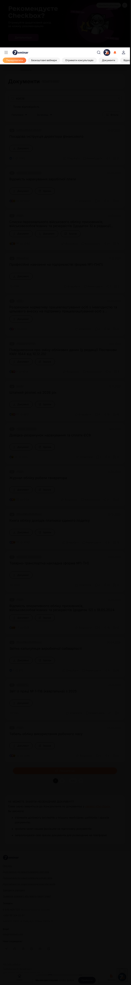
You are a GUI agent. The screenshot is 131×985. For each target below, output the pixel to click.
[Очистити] (118, 98)
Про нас (7, 865)
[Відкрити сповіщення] (115, 52)
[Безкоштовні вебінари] (44, 60)
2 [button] (62, 780)
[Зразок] (45, 191)
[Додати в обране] (116, 158)
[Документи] (108, 60)
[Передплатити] (14, 60)
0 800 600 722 (26, 909)
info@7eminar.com (13, 934)
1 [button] (55, 780)
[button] (80, 780)
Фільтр (112, 114)
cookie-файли (66, 980)
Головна (19, 977)
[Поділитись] (107, 158)
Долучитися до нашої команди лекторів (26, 871)
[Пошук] (98, 52)
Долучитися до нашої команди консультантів (29, 884)
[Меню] (6, 52)
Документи (112, 977)
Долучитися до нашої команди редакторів (27, 877)
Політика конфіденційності (17, 969)
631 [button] (73, 780)
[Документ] (21, 148)
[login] (123, 52)
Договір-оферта (11, 964)
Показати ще (65, 770)
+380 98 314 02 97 (14, 915)
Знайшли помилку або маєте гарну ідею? (27, 896)
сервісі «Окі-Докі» (97, 806)
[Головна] (12, 70)
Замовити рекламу (108, 5)
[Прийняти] (87, 980)
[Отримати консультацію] (79, 60)
